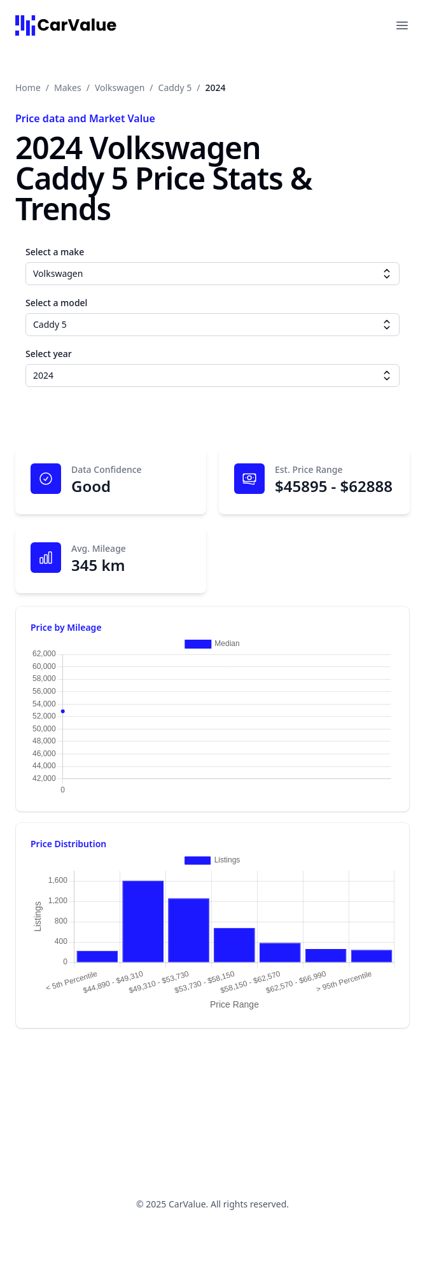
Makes (67, 87)
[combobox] (212, 273)
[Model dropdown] (387, 324)
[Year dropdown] (387, 375)
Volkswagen (119, 87)
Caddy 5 (175, 87)
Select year (48, 354)
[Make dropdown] (387, 273)
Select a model (56, 303)
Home (28, 87)
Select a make (54, 252)
